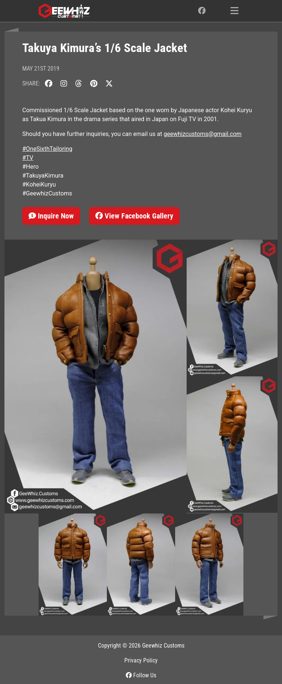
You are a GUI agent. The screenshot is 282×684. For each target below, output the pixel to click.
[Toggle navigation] (234, 11)
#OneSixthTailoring (47, 148)
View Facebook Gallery (134, 215)
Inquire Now (51, 215)
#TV (27, 157)
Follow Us (141, 675)
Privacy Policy (141, 660)
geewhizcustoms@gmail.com (203, 133)
